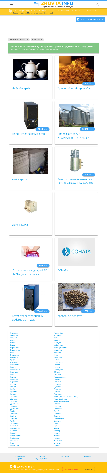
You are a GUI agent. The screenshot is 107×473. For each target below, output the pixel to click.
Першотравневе (60, 377)
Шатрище (57, 443)
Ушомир (57, 431)
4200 (42, 129)
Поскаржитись (71, 469)
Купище (57, 340)
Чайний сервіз (21, 88)
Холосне (57, 438)
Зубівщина (14, 423)
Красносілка (59, 333)
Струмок (57, 421)
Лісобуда (57, 343)
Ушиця (56, 428)
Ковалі (13, 433)
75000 (87, 129)
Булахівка (14, 362)
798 (89, 174)
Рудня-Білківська (60, 399)
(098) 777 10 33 (25, 466)
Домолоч (13, 406)
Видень (13, 377)
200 (89, 83)
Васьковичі (14, 365)
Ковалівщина (15, 436)
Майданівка (58, 345)
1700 (88, 311)
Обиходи (57, 372)
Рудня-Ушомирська (61, 401)
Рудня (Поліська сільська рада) (66, 396)
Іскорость (14, 338)
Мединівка (58, 350)
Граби (12, 389)
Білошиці (13, 343)
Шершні (57, 445)
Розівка (57, 392)
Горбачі (13, 384)
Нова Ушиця (58, 362)
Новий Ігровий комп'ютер (28, 134)
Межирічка (58, 352)
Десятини (14, 404)
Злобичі (13, 421)
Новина (57, 367)
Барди (12, 345)
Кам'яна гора (15, 428)
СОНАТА (63, 270)
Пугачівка (57, 387)
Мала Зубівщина (60, 348)
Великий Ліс (15, 370)
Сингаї (56, 411)
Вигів (12, 374)
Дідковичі (14, 399)
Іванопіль (14, 335)
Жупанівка (14, 414)
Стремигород (59, 418)
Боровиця (14, 357)
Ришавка (57, 389)
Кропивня (58, 335)
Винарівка (14, 379)
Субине (56, 423)
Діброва (13, 396)
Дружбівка (14, 409)
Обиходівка (58, 370)
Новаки (57, 365)
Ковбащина (14, 438)
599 (43, 265)
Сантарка (57, 406)
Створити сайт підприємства (90, 19)
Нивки (56, 360)
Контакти (88, 469)
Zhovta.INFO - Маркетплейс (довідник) (29, 470)
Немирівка (58, 357)
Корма (12, 443)
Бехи (12, 352)
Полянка (57, 384)
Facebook (14, 466)
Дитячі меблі (20, 225)
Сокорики (57, 414)
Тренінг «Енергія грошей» (74, 88)
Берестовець (15, 350)
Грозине (13, 392)
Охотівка (57, 374)
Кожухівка (14, 440)
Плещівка (57, 379)
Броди (12, 360)
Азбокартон (19, 179)
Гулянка (13, 394)
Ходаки (57, 433)
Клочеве (13, 431)
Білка (12, 340)
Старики (57, 416)
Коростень (37, 39)
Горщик (13, 387)
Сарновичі (58, 409)
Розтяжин (58, 394)
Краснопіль (14, 445)
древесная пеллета (70, 316)
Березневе (14, 348)
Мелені (56, 355)
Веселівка (14, 372)
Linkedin (11, 466)
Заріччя (13, 416)
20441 (42, 311)
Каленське (14, 426)
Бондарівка (14, 355)
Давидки (13, 401)
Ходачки (57, 436)
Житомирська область (18, 39)
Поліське (57, 382)
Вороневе (14, 382)
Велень (13, 367)
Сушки (56, 426)
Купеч (56, 338)
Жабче (12, 411)
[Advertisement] (53, 31)
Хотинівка (58, 440)
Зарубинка (14, 418)
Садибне (57, 404)
